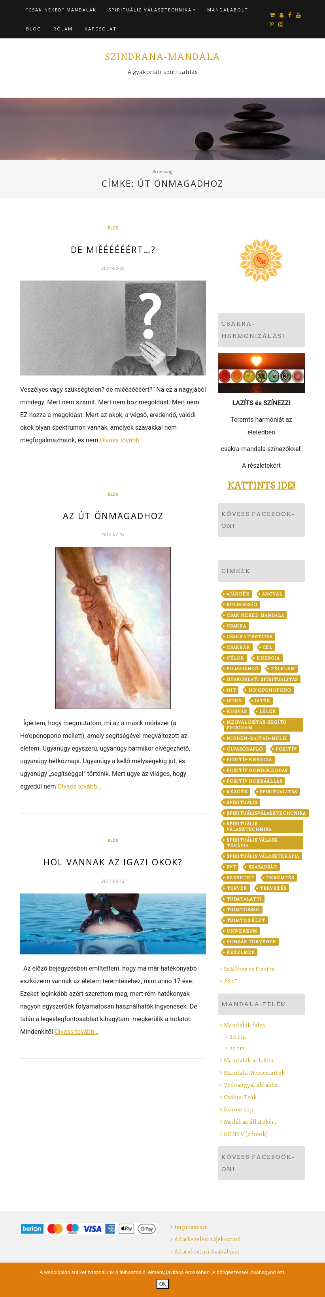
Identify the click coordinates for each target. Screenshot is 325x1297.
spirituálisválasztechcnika (266, 813)
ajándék (238, 594)
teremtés (280, 877)
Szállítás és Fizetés (249, 969)
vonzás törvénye (251, 941)
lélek (267, 711)
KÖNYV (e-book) (246, 1134)
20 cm (238, 1036)
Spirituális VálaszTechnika (150, 10)
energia (268, 658)
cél (267, 647)
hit (231, 690)
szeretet (240, 877)
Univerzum (242, 931)
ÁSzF (231, 981)
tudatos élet (246, 920)
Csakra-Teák (240, 1097)
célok (235, 658)
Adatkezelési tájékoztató (207, 1239)
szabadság (262, 867)
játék (262, 700)
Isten (234, 700)
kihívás (237, 711)
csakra (236, 626)
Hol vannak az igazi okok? (113, 862)
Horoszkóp (239, 1109)
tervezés (273, 888)
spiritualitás (278, 792)
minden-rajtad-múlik (257, 738)
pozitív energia (249, 759)
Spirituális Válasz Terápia (252, 842)
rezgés (237, 792)
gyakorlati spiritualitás (262, 679)
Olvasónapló (245, 749)
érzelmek (241, 952)
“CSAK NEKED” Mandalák (61, 10)
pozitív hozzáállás (254, 781)
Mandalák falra (244, 1025)
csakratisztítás (249, 636)
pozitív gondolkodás (257, 770)
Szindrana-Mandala (162, 57)
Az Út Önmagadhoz (113, 515)
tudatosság (243, 909)
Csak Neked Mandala (255, 615)
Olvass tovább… (122, 440)
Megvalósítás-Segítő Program (257, 724)
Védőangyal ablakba (251, 1085)
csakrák (238, 647)
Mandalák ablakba (249, 1060)
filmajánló (242, 668)
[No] (315, 1280)
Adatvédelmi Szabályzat (207, 1251)
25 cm (237, 1048)
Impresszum (191, 1227)
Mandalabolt (227, 10)
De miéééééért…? (113, 249)
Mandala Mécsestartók (254, 1072)
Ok (162, 1284)
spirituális (242, 802)
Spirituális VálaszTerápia (263, 856)
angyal (272, 594)
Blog (34, 29)
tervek (237, 888)
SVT (231, 867)
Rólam (63, 29)
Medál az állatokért (250, 1122)
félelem (283, 668)
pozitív (286, 749)
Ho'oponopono (269, 690)
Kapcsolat (101, 29)
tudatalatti (244, 899)
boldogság (242, 604)
